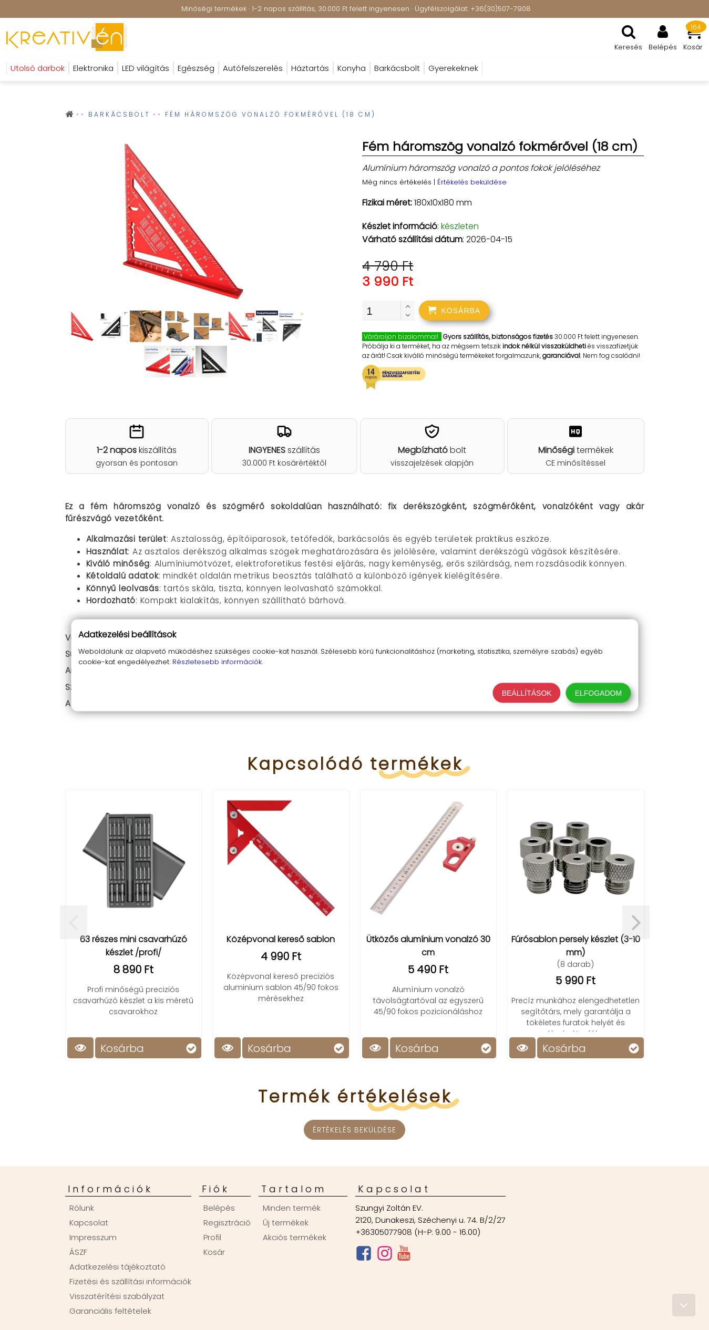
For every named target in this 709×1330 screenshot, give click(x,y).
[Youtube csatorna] (404, 1255)
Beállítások (527, 692)
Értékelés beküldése (472, 182)
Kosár (214, 1251)
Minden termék (292, 1207)
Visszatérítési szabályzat (117, 1296)
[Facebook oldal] (363, 1255)
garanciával (561, 355)
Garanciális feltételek (110, 1310)
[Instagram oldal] (384, 1255)
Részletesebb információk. (217, 661)
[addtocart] (454, 311)
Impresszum (93, 1237)
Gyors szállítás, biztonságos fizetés (498, 336)
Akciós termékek (294, 1237)
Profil (212, 1237)
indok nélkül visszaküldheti (544, 346)
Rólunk (81, 1207)
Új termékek (286, 1222)
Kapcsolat (88, 1222)
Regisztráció (227, 1222)
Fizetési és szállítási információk (130, 1281)
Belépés (219, 1207)
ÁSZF (78, 1251)
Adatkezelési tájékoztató (117, 1266)
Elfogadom (598, 692)
